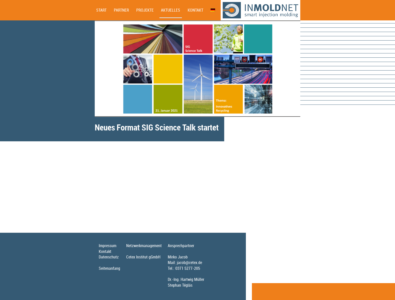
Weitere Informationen (112, 202)
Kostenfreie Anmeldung (113, 214)
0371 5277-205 (187, 268)
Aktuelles (170, 10)
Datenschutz (109, 257)
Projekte (145, 10)
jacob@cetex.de (189, 262)
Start (101, 10)
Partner (121, 10)
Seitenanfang (109, 268)
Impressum (107, 245)
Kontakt (195, 10)
